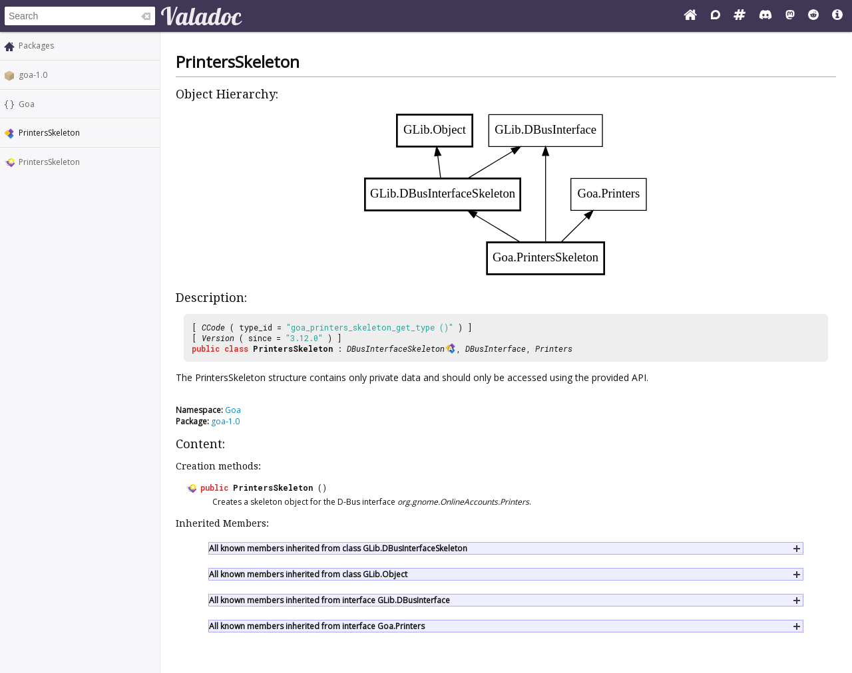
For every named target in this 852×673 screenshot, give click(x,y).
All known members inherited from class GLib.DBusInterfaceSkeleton (338, 548)
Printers (553, 348)
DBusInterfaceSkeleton (396, 348)
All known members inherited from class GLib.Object (308, 574)
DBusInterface (495, 348)
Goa (27, 104)
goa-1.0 (33, 74)
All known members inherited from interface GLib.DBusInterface (329, 600)
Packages (36, 45)
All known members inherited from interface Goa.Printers (317, 626)
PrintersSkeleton (49, 162)
